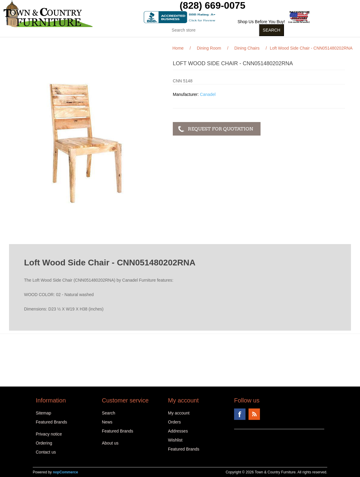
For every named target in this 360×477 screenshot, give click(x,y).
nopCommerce (65, 472)
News (107, 422)
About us (110, 443)
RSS (254, 414)
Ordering (44, 443)
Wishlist (175, 440)
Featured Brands (51, 422)
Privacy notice (49, 434)
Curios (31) (172, 41)
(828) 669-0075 (213, 5)
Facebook (240, 414)
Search (108, 413)
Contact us (46, 452)
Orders (174, 422)
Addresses (178, 431)
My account (179, 413)
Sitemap (43, 413)
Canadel (207, 94)
